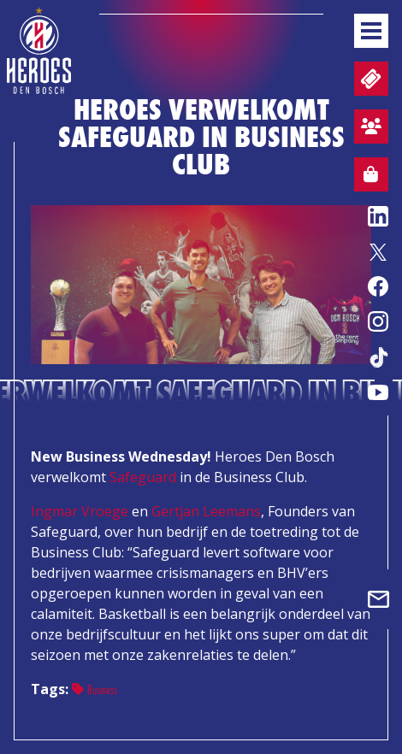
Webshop (366, 177)
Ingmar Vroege (79, 511)
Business (94, 689)
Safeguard (142, 477)
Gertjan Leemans (206, 511)
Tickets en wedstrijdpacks (369, 79)
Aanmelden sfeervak (367, 129)
